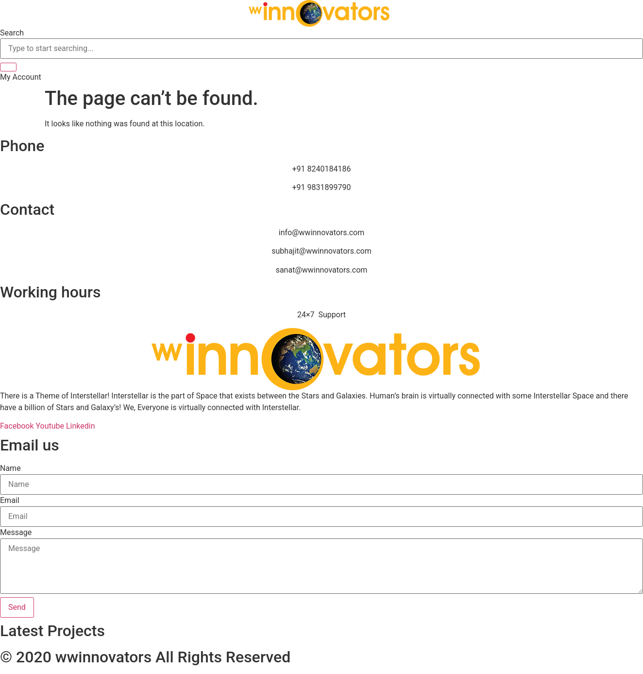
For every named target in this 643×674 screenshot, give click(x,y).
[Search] (8, 67)
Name (10, 468)
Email (9, 500)
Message (16, 532)
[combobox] (321, 48)
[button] (20, 77)
